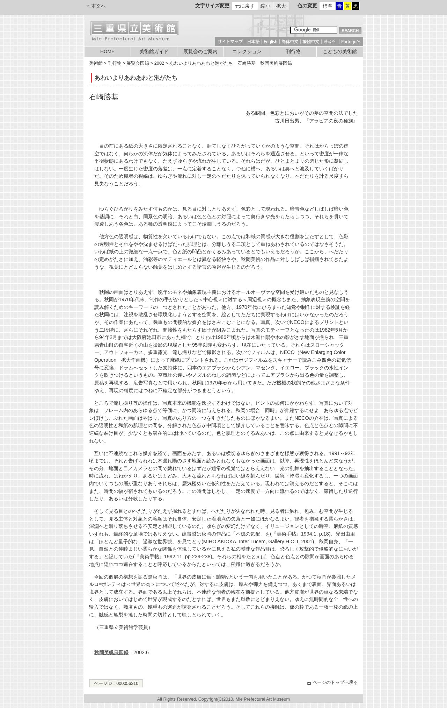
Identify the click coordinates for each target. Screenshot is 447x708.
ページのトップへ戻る (335, 682)
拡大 (281, 6)
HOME (107, 51)
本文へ (98, 6)
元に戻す (245, 6)
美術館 (96, 63)
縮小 (265, 6)
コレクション (247, 51)
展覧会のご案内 (200, 51)
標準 (327, 6)
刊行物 (293, 51)
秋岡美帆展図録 (111, 652)
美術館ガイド (154, 51)
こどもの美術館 (340, 51)
